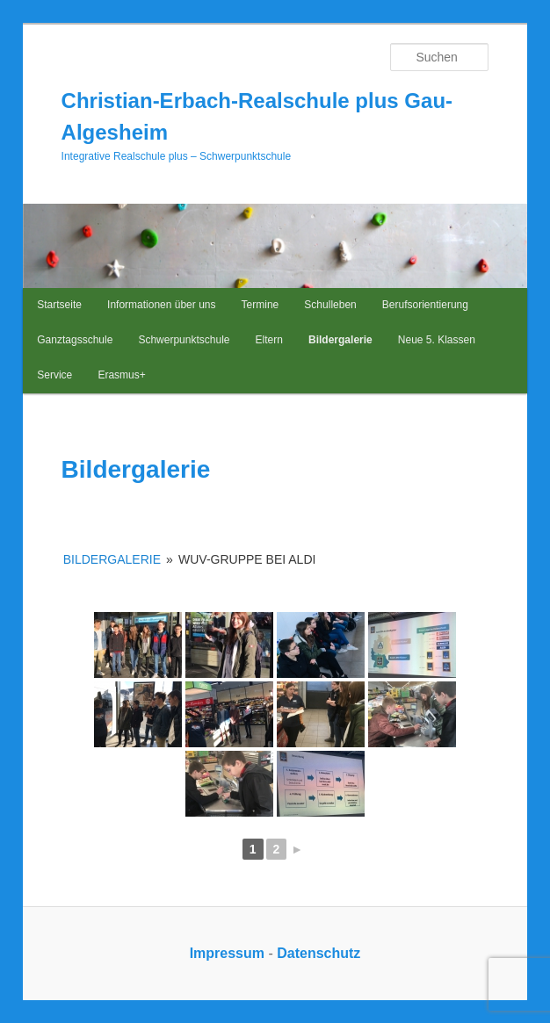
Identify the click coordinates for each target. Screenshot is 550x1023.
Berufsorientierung (425, 305)
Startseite (59, 305)
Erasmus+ (121, 375)
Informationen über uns (161, 305)
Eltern (269, 340)
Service (54, 375)
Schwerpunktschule (183, 340)
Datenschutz (318, 953)
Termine (260, 305)
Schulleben (330, 305)
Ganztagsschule (74, 340)
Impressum (227, 953)
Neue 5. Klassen (436, 340)
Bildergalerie (340, 340)
